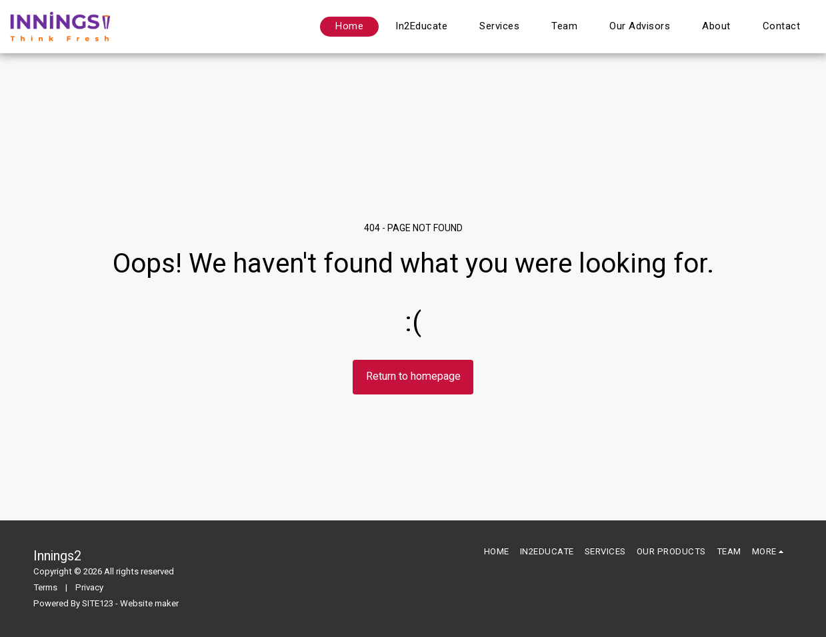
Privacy (89, 587)
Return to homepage (413, 376)
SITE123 (97, 603)
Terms (45, 587)
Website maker (149, 603)
